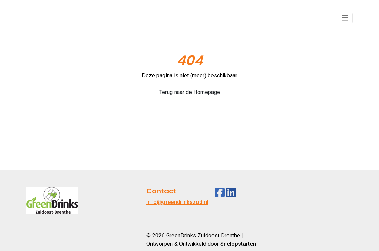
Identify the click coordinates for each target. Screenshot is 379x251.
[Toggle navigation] (345, 18)
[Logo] (52, 18)
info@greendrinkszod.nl (177, 202)
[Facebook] (220, 192)
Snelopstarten (238, 244)
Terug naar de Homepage (189, 92)
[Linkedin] (231, 192)
